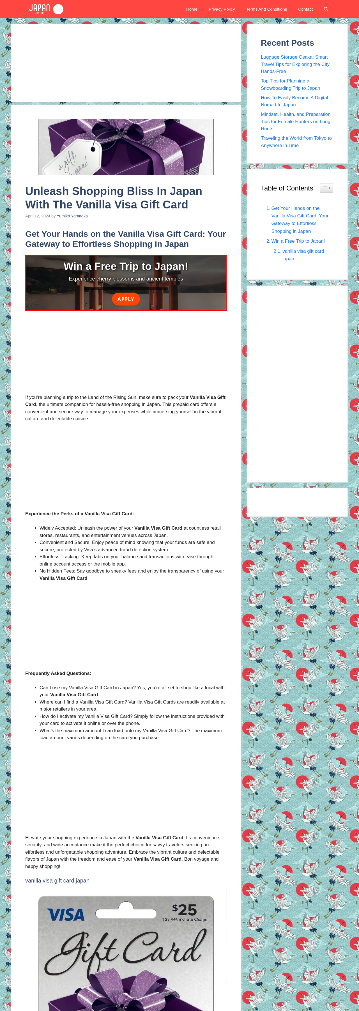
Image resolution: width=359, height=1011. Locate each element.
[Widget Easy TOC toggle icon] (326, 188)
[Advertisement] (126, 63)
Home (191, 9)
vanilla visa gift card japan (303, 255)
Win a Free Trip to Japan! (298, 241)
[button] (326, 9)
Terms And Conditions (266, 9)
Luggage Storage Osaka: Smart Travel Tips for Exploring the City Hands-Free (295, 64)
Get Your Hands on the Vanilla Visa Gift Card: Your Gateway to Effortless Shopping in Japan (300, 220)
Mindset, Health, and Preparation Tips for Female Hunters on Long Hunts (296, 121)
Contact (305, 9)
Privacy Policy (222, 9)
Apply (126, 298)
